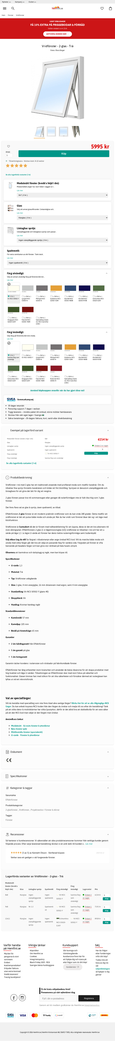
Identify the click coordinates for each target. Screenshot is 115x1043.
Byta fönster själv (19, 729)
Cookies (33, 956)
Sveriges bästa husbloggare (42, 965)
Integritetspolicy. (92, 1005)
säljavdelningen (103, 968)
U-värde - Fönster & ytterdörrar (25, 735)
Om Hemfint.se (36, 953)
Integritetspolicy (37, 959)
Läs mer (89, 843)
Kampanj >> (19, 2)
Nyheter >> (6, 2)
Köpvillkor (34, 950)
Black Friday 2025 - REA (40, 962)
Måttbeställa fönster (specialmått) (27, 732)
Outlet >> (32, 2)
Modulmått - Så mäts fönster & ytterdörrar (30, 725)
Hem (3, 15)
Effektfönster (12, 799)
